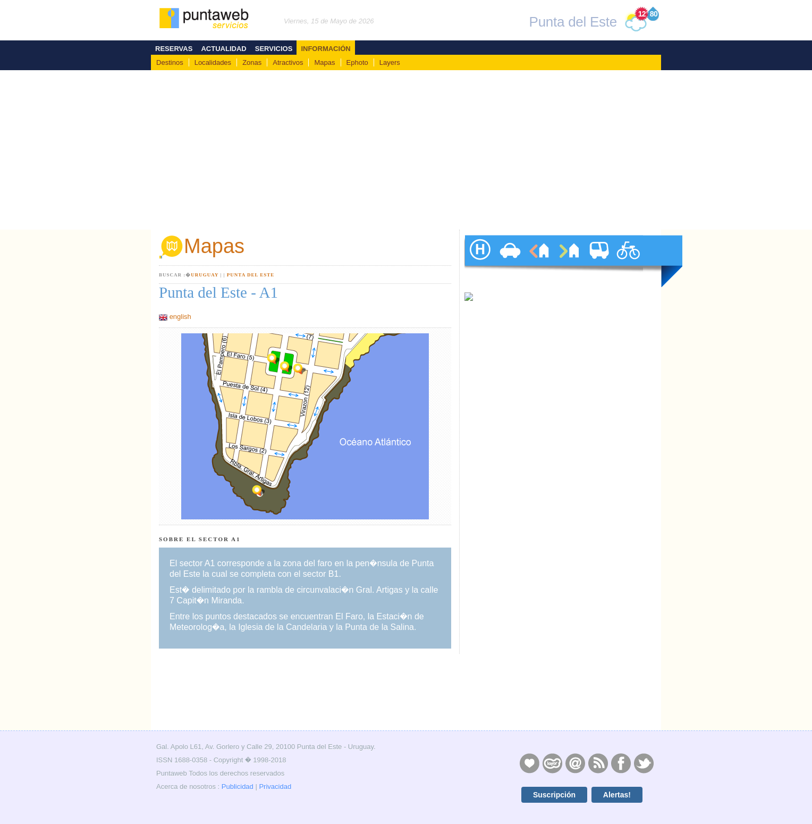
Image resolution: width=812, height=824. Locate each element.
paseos (628, 261)
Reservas (173, 49)
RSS (597, 762)
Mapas (324, 62)
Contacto (575, 762)
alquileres (539, 261)
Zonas (251, 62)
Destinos (169, 62)
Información (325, 49)
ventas (568, 261)
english (180, 317)
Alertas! (617, 795)
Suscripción (554, 795)
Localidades (212, 62)
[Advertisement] (406, 149)
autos (509, 261)
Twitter (643, 762)
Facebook (620, 762)
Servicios (274, 49)
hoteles (479, 261)
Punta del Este (250, 275)
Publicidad (237, 787)
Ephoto (357, 62)
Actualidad (223, 49)
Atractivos (288, 62)
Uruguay (204, 275)
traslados (598, 261)
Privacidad (275, 787)
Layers (389, 62)
